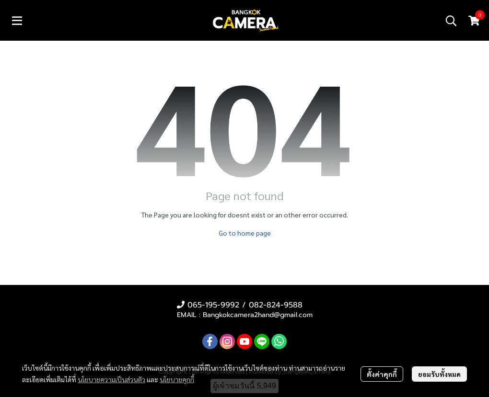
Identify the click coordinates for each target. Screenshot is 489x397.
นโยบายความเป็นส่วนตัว (111, 379)
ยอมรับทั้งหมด (439, 374)
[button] (451, 20)
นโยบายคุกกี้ (177, 379)
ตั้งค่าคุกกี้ (382, 374)
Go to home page (245, 232)
